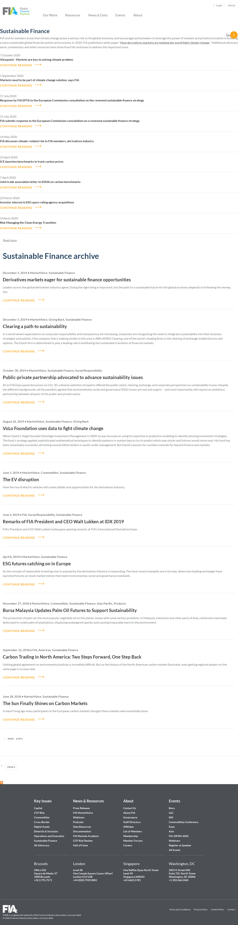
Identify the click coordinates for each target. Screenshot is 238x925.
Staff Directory (132, 817)
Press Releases (81, 803)
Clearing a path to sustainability (35, 323)
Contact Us (129, 803)
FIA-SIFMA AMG (179, 831)
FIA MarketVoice (83, 807)
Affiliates (128, 821)
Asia (171, 826)
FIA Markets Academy (86, 831)
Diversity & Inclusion (46, 826)
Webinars (78, 812)
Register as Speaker (180, 840)
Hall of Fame (80, 840)
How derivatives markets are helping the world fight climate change (164, 42)
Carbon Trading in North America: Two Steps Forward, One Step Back (72, 652)
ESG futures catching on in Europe (37, 560)
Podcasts (78, 817)
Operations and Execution (49, 831)
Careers (127, 840)
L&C (171, 807)
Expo (172, 821)
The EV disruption (21, 476)
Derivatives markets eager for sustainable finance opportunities (67, 277)
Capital (38, 803)
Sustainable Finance (45, 835)
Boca (172, 803)
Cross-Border (42, 817)
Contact (231, 904)
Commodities (41, 812)
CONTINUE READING (16, 64)
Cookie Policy (217, 904)
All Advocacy (41, 840)
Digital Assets (42, 821)
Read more (10, 238)
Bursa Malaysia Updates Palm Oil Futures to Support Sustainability (70, 606)
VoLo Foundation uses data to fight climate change (53, 425)
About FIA (129, 807)
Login (219, 5)
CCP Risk (39, 807)
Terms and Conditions (180, 904)
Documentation (82, 826)
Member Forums (133, 835)
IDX (171, 812)
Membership (130, 831)
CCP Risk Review (83, 835)
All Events (174, 845)
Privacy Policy (201, 904)
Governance (130, 812)
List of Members (132, 826)
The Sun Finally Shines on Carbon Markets (45, 699)
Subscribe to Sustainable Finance (1, 777)
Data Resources (82, 821)
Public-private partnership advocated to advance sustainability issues (73, 374)
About (231, 5)
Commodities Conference (183, 817)
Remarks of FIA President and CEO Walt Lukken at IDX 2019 (63, 518)
